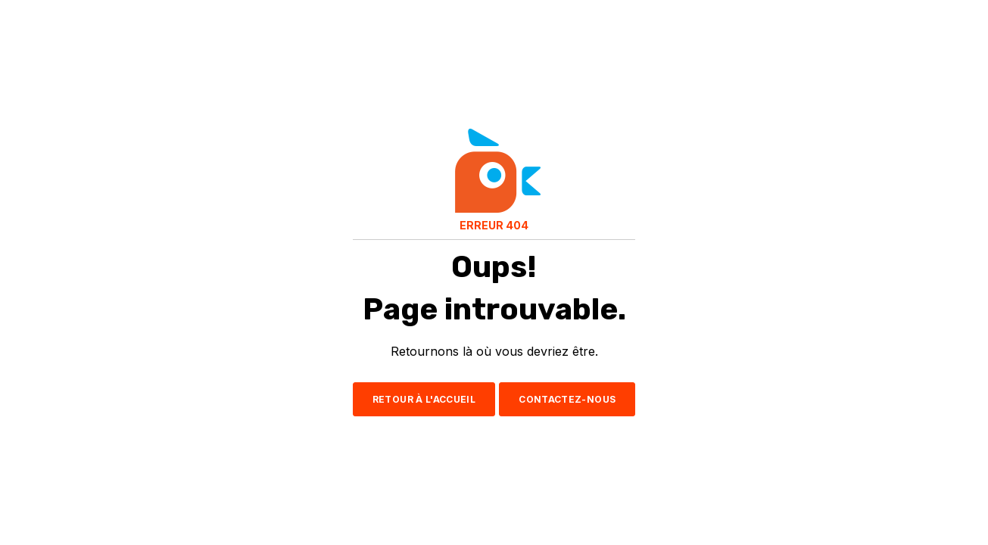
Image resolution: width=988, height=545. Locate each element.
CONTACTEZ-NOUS (567, 399)
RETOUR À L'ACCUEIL (423, 399)
